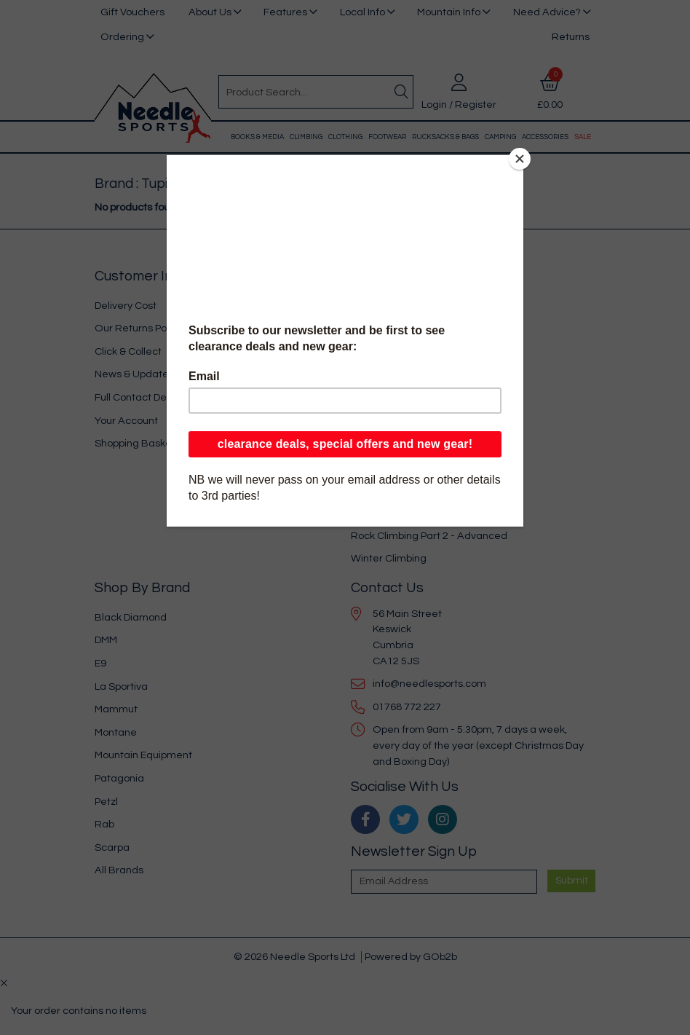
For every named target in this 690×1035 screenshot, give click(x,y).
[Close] (520, 159)
